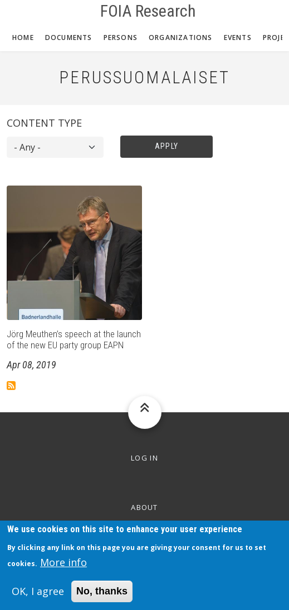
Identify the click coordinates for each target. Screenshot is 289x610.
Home (23, 37)
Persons (121, 37)
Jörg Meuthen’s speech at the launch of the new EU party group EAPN (74, 339)
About (144, 507)
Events (238, 37)
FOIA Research (148, 11)
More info (63, 567)
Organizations (181, 37)
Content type (44, 122)
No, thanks (102, 596)
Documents (68, 37)
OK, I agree (38, 596)
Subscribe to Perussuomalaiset (11, 385)
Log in (144, 458)
